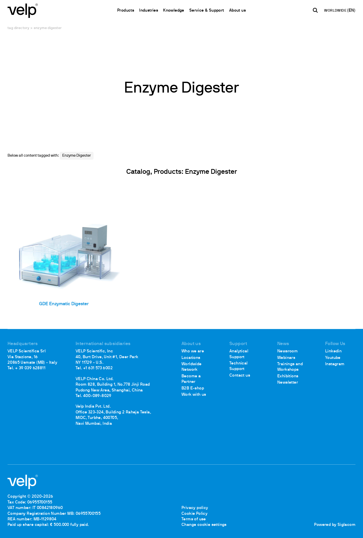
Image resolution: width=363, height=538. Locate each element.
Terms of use (194, 519)
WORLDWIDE (335, 10)
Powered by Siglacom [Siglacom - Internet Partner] (334, 525)
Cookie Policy (194, 514)
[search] (315, 10)
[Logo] (23, 10)
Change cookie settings (204, 525)
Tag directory (18, 28)
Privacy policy (195, 508)
